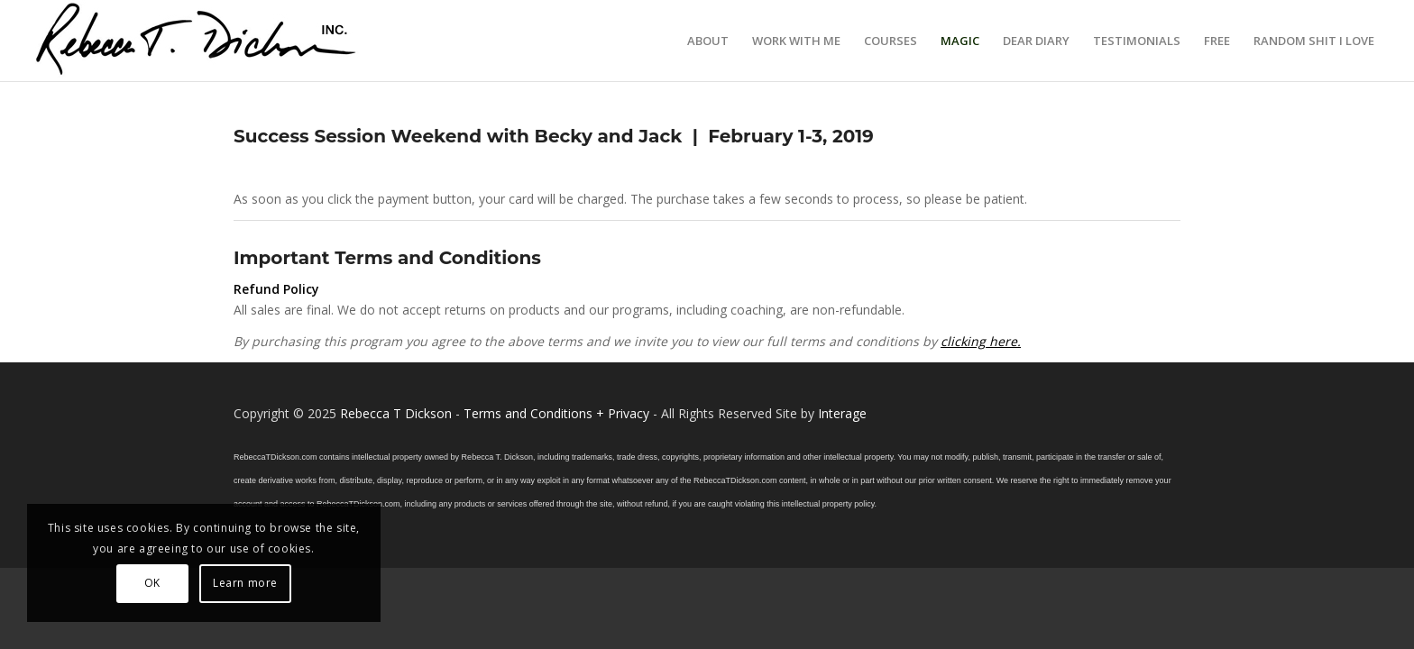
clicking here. (981, 341)
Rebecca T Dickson (396, 413)
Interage (842, 413)
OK (152, 582)
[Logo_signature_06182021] (196, 40)
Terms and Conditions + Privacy (556, 413)
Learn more (245, 582)
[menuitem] (707, 40)
